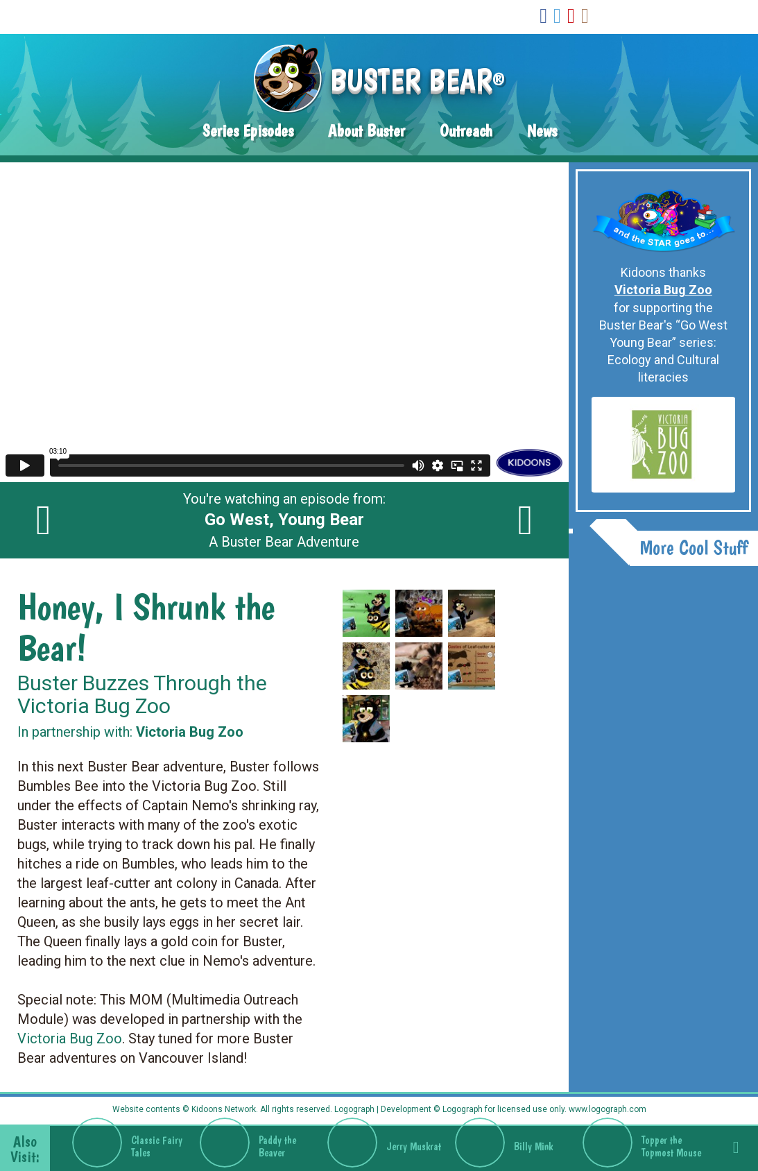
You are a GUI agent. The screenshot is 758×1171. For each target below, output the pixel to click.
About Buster (366, 131)
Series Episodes (248, 131)
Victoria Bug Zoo (69, 1038)
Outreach (466, 131)
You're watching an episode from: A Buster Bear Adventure (284, 520)
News (542, 131)
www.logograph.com (606, 1109)
